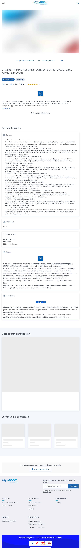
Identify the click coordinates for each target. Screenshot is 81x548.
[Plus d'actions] (62, 60)
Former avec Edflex (35, 508)
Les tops (58, 489)
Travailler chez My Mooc (37, 514)
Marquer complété (40, 456)
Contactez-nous (7, 492)
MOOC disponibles (35, 489)
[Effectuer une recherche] (77, 2)
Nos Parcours (33, 492)
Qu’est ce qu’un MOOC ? (9, 489)
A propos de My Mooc (9, 508)
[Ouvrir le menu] (3, 2)
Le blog (31, 495)
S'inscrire (73, 473)
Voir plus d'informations (40, 100)
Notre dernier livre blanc (36, 511)
